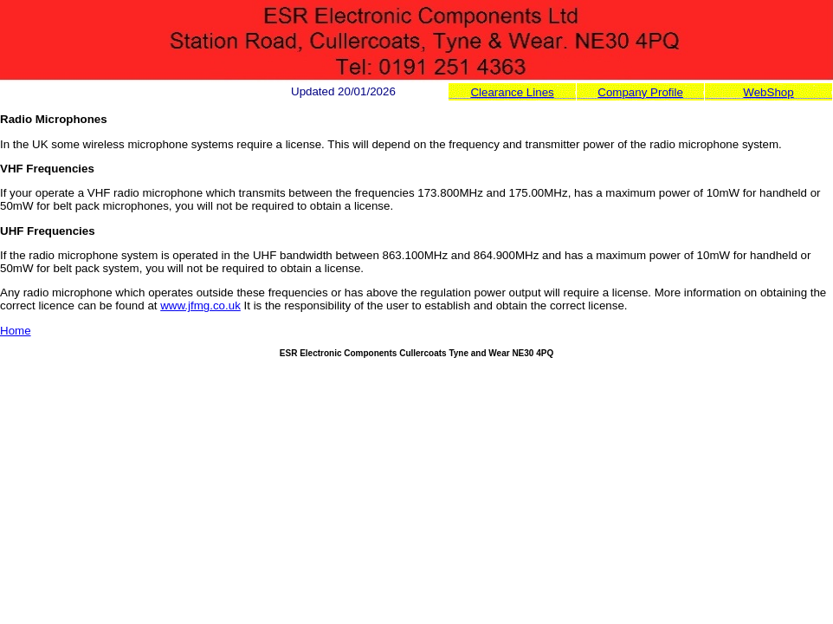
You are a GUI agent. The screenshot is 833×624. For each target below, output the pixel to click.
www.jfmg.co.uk (200, 305)
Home (15, 330)
